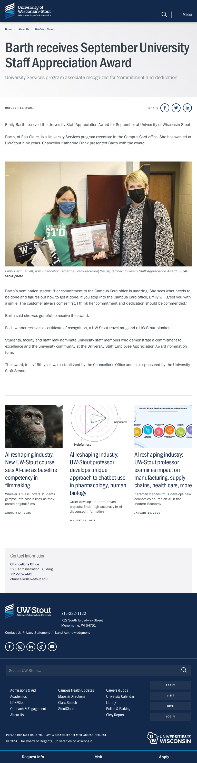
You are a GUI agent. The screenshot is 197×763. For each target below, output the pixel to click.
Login (170, 716)
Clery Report (115, 715)
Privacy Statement (37, 633)
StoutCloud (66, 709)
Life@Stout (17, 703)
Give (170, 706)
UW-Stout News (44, 29)
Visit (170, 696)
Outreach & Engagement (28, 709)
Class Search (67, 703)
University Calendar (120, 697)
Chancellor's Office (24, 564)
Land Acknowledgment (72, 633)
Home (8, 29)
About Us (23, 29)
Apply (170, 685)
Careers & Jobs (117, 691)
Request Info (33, 757)
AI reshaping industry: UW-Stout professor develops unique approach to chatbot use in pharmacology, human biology (98, 474)
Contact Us (14, 633)
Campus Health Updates (76, 691)
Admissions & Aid (23, 691)
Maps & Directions (71, 697)
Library (111, 703)
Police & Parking (118, 709)
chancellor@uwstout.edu (29, 579)
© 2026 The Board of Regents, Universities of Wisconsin (49, 741)
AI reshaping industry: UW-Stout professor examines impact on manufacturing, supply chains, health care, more (163, 470)
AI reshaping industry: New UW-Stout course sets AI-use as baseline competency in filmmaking (31, 470)
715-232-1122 (74, 613)
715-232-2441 (21, 574)
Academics (18, 697)
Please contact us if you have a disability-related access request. (56, 735)
